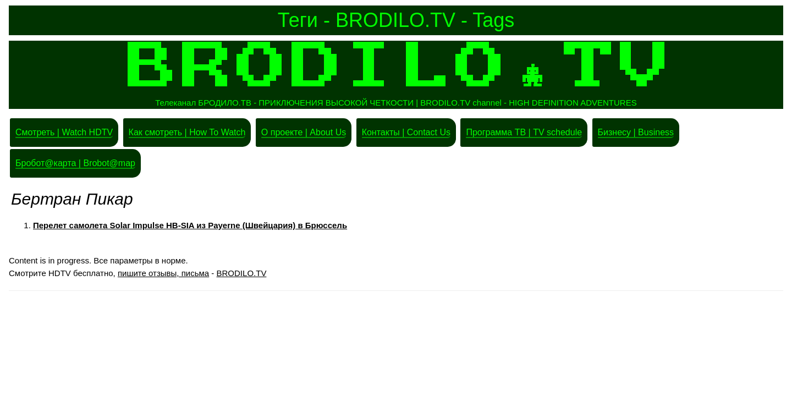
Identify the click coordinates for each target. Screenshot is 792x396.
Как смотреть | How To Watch (187, 132)
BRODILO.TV (242, 273)
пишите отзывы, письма (163, 273)
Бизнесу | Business (636, 132)
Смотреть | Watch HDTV (64, 132)
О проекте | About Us (303, 132)
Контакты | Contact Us (406, 132)
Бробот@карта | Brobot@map (75, 163)
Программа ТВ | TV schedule (524, 132)
